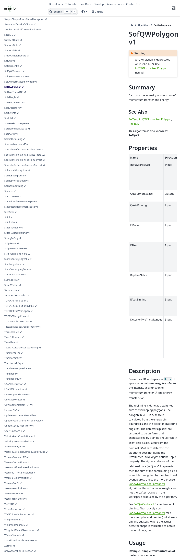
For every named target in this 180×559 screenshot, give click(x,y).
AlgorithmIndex (73, 497)
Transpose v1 (11, 365)
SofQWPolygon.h (73, 518)
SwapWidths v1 (12, 277)
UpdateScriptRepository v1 (19, 421)
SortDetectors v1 (13, 84)
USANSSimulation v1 (15, 381)
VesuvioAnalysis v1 (14, 442)
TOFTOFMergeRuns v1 (16, 308)
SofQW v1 (9, 37)
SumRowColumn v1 (15, 266)
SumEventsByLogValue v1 (18, 251)
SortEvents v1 (11, 89)
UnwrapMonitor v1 (14, 391)
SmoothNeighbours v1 (16, 32)
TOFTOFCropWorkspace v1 (19, 303)
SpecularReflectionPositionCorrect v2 (23, 155)
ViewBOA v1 (10, 503)
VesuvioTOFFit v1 (13, 493)
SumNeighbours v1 (14, 256)
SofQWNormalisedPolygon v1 (20, 58)
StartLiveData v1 (13, 188)
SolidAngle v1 (11, 73)
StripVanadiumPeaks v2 (17, 245)
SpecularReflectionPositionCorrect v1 (23, 146)
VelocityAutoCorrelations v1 (19, 432)
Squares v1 (10, 183)
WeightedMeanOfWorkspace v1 (21, 529)
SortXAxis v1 (11, 110)
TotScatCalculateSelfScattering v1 (22, 339)
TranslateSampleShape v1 (18, 360)
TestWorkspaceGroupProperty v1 (22, 318)
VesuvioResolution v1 (16, 488)
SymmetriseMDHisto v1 (17, 287)
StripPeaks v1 (11, 235)
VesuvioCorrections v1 (16, 462)
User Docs (85, 4)
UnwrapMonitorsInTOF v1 (18, 396)
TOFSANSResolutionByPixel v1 (20, 298)
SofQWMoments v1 (15, 47)
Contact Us (133, 4)
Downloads (56, 4)
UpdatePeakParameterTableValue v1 (22, 414)
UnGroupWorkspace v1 (17, 386)
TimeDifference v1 (14, 329)
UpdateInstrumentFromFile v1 (21, 407)
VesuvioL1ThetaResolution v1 (20, 472)
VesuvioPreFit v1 (13, 482)
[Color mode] (84, 11)
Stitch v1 (9, 209)
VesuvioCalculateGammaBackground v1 (23, 449)
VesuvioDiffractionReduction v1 (21, 467)
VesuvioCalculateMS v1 (17, 456)
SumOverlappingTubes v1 (18, 261)
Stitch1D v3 (10, 214)
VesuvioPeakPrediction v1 (18, 477)
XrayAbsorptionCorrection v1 (20, 550)
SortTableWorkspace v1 (17, 105)
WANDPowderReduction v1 (19, 514)
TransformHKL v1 (13, 344)
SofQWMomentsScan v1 (17, 52)
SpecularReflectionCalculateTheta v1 (22, 127)
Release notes (115, 4)
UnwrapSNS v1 (12, 402)
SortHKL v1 (10, 94)
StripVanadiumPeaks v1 (17, 240)
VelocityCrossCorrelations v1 (20, 437)
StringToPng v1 (12, 230)
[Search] (63, 11)
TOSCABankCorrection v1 (18, 313)
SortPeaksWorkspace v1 (17, 99)
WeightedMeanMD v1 (16, 524)
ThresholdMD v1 (13, 323)
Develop (99, 4)
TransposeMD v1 (13, 370)
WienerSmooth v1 (14, 535)
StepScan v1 (11, 204)
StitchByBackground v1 (17, 224)
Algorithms (62, 25)
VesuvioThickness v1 (15, 498)
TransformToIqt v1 (14, 355)
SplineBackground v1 (16, 167)
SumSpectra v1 (12, 271)
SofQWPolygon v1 (14, 63)
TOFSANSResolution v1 (16, 292)
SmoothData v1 (12, 21)
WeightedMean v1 (14, 519)
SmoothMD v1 (12, 26)
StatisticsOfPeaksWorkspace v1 (21, 193)
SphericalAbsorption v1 (17, 162)
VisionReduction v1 (14, 509)
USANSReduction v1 (15, 376)
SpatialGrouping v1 (14, 115)
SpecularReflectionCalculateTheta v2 (22, 136)
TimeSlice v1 (11, 334)
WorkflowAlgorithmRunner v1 (20, 540)
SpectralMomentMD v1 (17, 120)
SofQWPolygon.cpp (74, 525)
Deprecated (115, 497)
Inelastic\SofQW (95, 497)
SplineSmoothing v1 (15, 178)
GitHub (99, 11)
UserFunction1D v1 (14, 427)
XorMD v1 (9, 545)
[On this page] (173, 8)
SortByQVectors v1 (14, 79)
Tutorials (70, 4)
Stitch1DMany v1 (13, 219)
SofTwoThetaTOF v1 (15, 68)
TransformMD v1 (13, 350)
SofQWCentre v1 (13, 42)
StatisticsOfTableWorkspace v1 (21, 198)
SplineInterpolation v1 (16, 172)
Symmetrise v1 (12, 282)
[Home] (50, 25)
